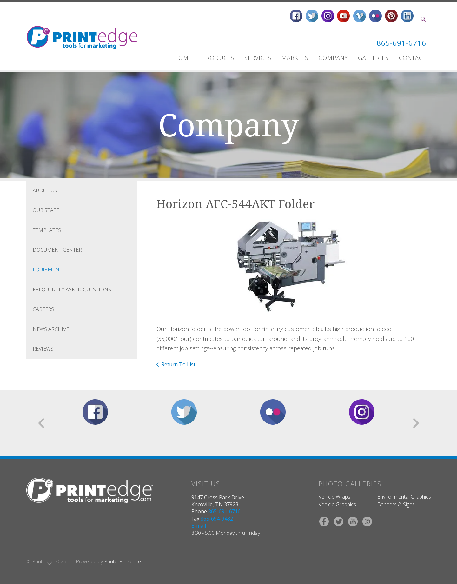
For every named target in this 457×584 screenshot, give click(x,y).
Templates (47, 230)
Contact (412, 58)
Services (257, 58)
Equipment (47, 269)
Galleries (373, 58)
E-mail (198, 525)
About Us (45, 190)
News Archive (51, 329)
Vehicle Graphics (337, 504)
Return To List (178, 364)
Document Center (57, 249)
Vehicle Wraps (334, 496)
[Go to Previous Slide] (42, 423)
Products (218, 58)
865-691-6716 (399, 42)
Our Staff (46, 210)
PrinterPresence (122, 561)
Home (183, 58)
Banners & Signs (396, 504)
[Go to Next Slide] (416, 423)
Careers (43, 309)
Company (333, 58)
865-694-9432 (217, 518)
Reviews (43, 348)
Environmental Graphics (404, 496)
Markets (294, 58)
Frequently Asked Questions (72, 289)
